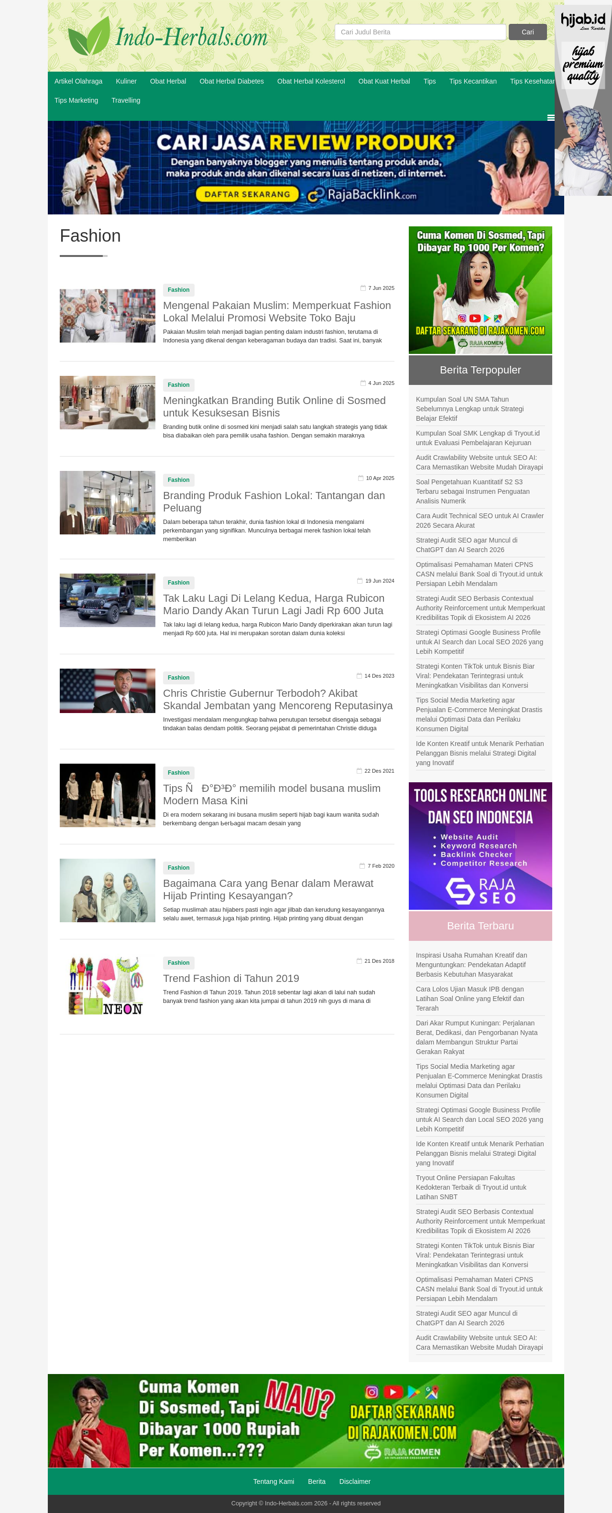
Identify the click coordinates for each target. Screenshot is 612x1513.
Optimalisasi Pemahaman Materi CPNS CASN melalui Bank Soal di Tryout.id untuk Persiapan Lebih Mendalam (479, 574)
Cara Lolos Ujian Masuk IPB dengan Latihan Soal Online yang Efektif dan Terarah (470, 998)
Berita (317, 1481)
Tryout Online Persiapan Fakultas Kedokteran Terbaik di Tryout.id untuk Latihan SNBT (471, 1187)
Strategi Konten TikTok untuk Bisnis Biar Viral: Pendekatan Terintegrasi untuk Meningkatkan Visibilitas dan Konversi (475, 675)
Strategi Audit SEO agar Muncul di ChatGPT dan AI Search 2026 (466, 545)
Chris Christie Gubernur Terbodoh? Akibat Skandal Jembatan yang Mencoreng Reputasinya (278, 699)
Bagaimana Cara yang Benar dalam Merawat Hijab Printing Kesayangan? (268, 889)
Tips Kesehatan (533, 81)
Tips (430, 81)
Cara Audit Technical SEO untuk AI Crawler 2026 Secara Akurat (480, 520)
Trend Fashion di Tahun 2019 (231, 978)
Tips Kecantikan (473, 81)
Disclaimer (355, 1481)
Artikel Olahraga (78, 81)
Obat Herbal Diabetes (231, 81)
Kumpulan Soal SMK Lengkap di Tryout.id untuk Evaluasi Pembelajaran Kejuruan (478, 438)
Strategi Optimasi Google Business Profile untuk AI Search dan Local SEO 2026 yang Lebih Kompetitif (479, 642)
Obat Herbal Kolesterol (311, 81)
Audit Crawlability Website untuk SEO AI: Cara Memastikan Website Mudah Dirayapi (479, 462)
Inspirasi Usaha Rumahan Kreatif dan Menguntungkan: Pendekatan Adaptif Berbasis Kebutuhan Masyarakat (471, 964)
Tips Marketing (76, 100)
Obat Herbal (168, 81)
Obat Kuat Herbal (384, 81)
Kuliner (126, 81)
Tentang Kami (274, 1481)
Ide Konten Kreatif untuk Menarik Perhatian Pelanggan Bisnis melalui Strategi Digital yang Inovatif (480, 753)
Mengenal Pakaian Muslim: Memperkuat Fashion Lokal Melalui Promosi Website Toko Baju (277, 311)
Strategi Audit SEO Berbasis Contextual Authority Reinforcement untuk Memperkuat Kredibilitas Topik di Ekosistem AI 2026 (480, 608)
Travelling (125, 100)
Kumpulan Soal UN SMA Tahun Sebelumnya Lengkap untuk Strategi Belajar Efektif (470, 408)
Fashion (179, 290)
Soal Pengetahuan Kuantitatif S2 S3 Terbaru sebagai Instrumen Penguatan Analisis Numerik (473, 491)
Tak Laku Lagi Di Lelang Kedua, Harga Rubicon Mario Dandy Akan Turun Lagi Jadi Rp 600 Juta (274, 604)
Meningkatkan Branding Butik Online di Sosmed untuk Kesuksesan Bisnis (274, 406)
